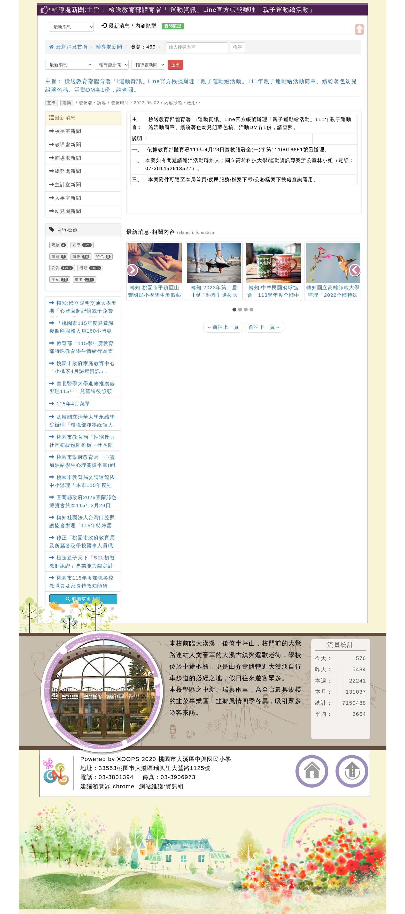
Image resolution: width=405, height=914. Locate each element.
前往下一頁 (265, 327)
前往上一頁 (223, 327)
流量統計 (340, 644)
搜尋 (237, 47)
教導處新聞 (65, 144)
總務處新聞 (65, 171)
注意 (55, 279)
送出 (175, 64)
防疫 (77, 256)
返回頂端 (352, 771)
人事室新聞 (65, 198)
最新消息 (62, 118)
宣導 (51, 103)
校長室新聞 (65, 131)
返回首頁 (311, 771)
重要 (79, 279)
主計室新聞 (65, 184)
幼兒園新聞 (65, 211)
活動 (67, 103)
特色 (100, 256)
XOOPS (128, 759)
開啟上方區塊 (359, 29)
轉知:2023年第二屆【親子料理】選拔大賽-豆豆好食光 (214, 295)
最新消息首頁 (68, 47)
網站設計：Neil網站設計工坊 (58, 773)
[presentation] (132, 270)
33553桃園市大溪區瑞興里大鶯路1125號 (155, 768)
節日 (55, 256)
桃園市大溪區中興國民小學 (194, 759)
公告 (55, 268)
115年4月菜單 (69, 403)
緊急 (55, 245)
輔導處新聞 (109, 47)
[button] (235, 310)
